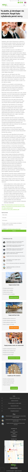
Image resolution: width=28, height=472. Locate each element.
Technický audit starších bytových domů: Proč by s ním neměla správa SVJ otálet (15, 420)
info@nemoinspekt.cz (22, 0)
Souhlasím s (12, 228)
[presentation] (2, 469)
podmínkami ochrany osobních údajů (14, 228)
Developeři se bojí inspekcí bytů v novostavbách (13, 260)
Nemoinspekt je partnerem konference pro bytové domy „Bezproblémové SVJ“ (15, 246)
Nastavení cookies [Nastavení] (14, 468)
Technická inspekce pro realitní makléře (14, 403)
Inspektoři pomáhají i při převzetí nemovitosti (13, 267)
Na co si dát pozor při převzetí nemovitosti (15, 263)
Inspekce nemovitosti (14, 400)
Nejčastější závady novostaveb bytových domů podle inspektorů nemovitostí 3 (15, 249)
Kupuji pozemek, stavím (15, 405)
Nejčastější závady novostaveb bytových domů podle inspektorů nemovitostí (15, 242)
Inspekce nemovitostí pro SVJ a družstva (14, 408)
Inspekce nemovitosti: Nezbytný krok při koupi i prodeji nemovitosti (14, 253)
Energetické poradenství (15, 410)
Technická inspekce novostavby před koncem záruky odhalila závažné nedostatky (16, 417)
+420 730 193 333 (14, 0)
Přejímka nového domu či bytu (15, 398)
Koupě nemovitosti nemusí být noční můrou (15, 256)
